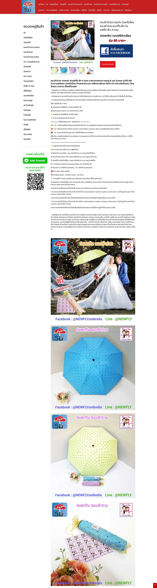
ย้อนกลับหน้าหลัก (108, 64)
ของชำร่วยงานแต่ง (75, 4)
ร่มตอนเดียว (75, 10)
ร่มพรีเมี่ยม (54, 4)
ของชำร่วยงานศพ (100, 4)
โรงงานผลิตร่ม (51, 10)
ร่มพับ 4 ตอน (64, 10)
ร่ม (47, 4)
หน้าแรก (41, 4)
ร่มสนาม (41, 10)
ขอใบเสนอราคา (117, 10)
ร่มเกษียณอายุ (114, 4)
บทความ (106, 10)
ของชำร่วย (88, 4)
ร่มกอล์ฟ (125, 4)
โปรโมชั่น (92, 10)
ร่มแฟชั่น (63, 4)
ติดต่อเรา (128, 10)
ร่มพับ (99, 10)
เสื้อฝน (84, 10)
